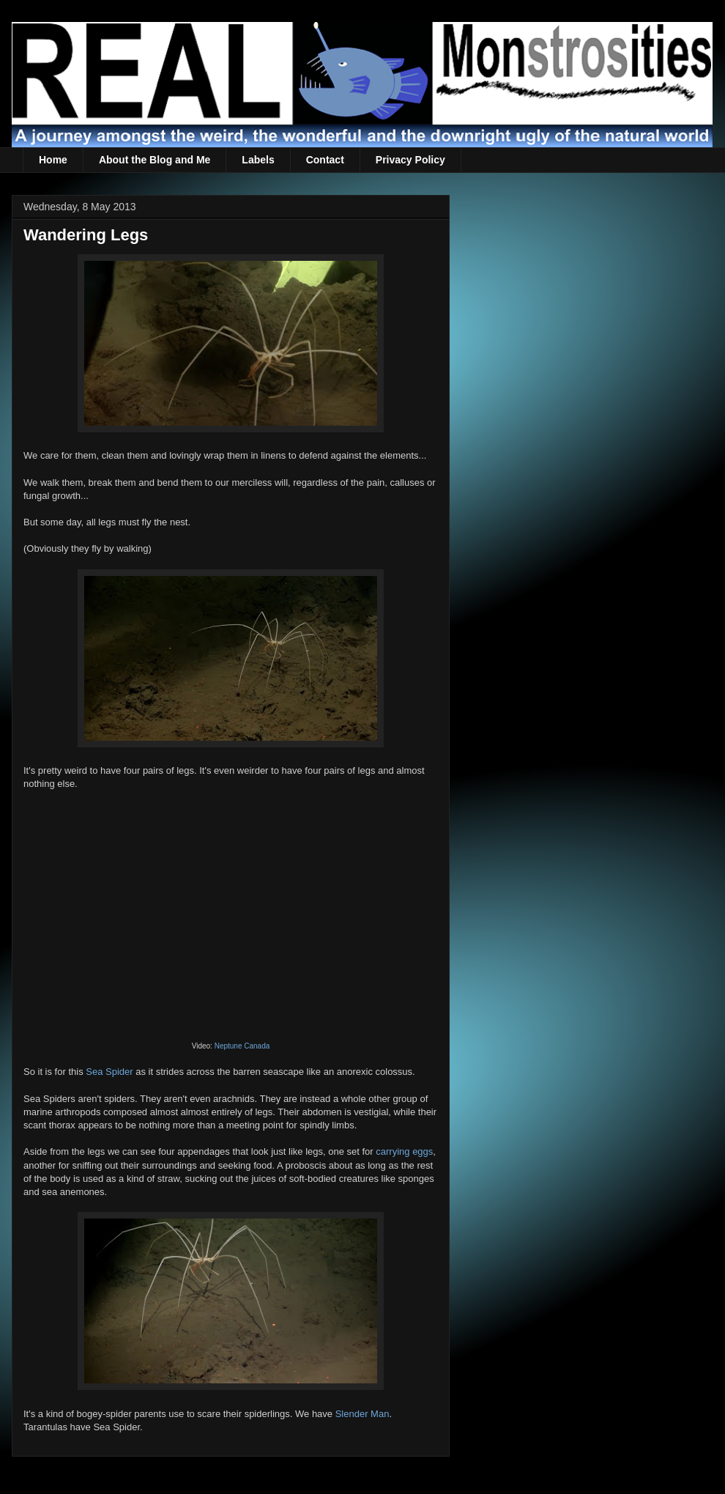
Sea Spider (109, 1071)
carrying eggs (404, 1151)
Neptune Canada (242, 1046)
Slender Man (362, 1413)
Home (53, 160)
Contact (325, 160)
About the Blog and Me (154, 160)
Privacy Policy (410, 160)
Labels (258, 160)
